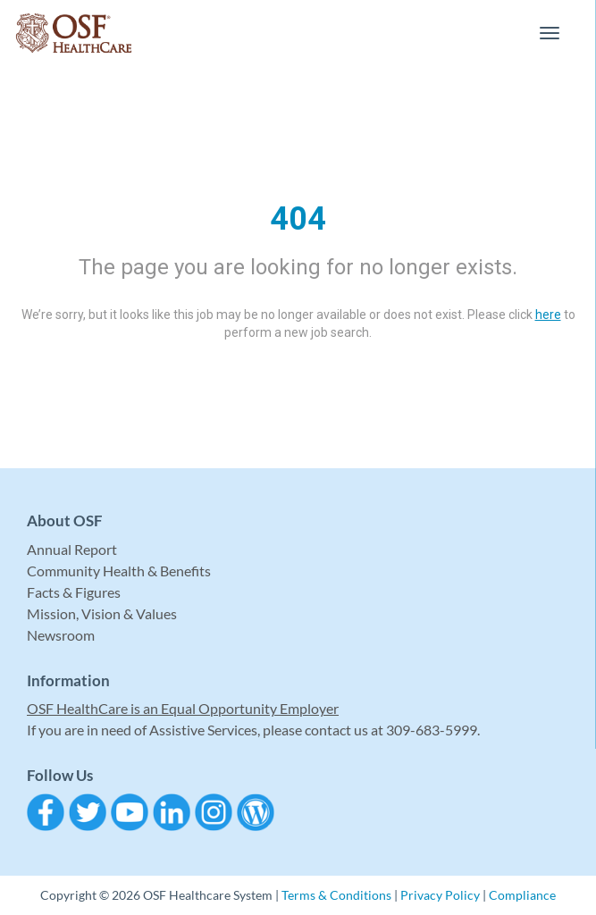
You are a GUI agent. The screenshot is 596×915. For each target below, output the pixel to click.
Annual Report (72, 549)
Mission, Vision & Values (102, 613)
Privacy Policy (440, 894)
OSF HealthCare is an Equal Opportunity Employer (183, 708)
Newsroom (61, 634)
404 (298, 219)
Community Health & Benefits (119, 570)
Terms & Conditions (336, 894)
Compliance (522, 894)
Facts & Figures (74, 591)
